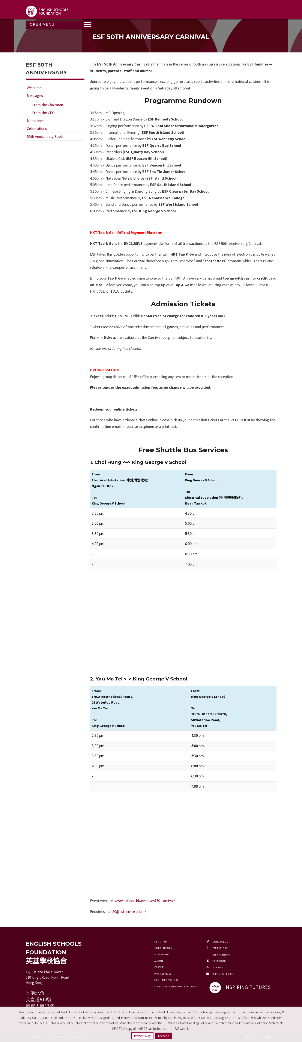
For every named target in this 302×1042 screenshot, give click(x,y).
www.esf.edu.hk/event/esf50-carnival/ (144, 900)
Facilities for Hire (166, 980)
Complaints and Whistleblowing (176, 986)
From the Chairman (47, 104)
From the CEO (43, 112)
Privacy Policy (142, 1036)
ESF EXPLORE (220, 948)
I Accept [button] (163, 1036)
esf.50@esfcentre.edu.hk (126, 911)
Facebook (219, 961)
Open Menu (42, 24)
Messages (35, 95)
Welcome (34, 87)
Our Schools (163, 948)
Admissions (162, 954)
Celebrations (37, 128)
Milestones (35, 120)
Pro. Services (162, 973)
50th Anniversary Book (45, 136)
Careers (159, 967)
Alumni (159, 960)
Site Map (217, 967)
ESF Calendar (221, 954)
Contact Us (220, 941)
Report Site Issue (223, 973)
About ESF (161, 941)
